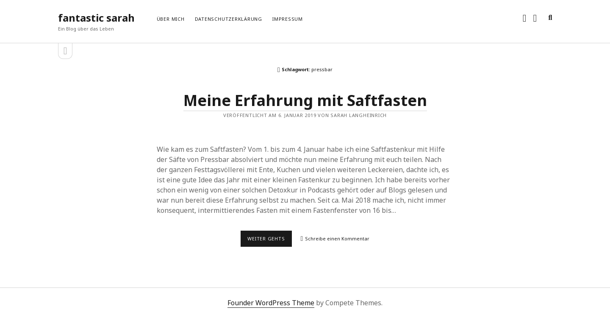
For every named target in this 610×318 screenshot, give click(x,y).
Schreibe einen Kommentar (337, 238)
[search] (550, 17)
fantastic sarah (96, 18)
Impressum (287, 19)
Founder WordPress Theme (270, 302)
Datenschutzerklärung (228, 19)
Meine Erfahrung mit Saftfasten (305, 100)
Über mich (171, 19)
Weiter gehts (269, 241)
